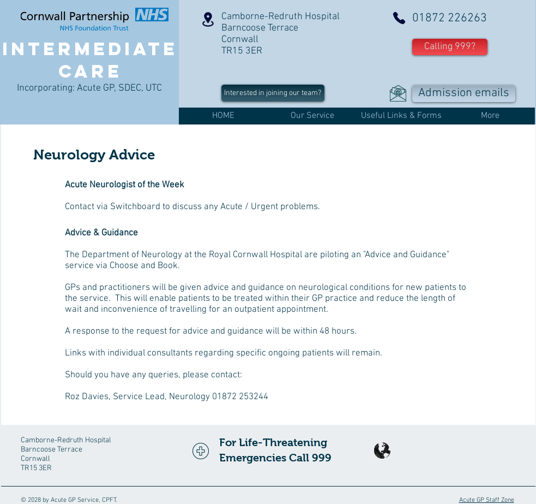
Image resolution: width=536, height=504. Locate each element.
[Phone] (399, 18)
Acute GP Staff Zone (486, 500)
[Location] (208, 19)
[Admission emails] (463, 93)
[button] (449, 47)
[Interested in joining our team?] (272, 93)
